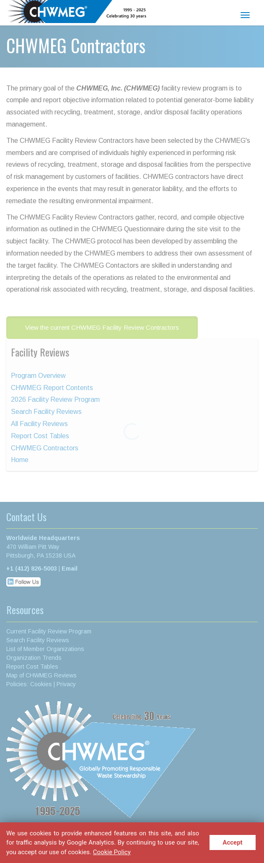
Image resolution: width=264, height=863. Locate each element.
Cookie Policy (112, 851)
